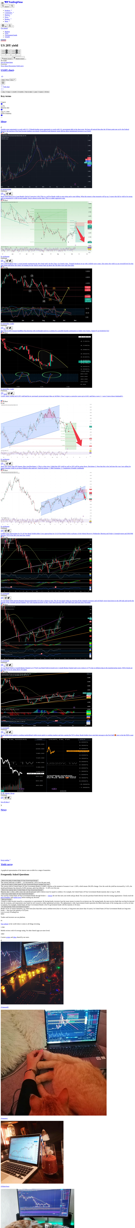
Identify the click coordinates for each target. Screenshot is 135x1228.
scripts (8, 937)
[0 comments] (2, 531)
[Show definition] (2, 104)
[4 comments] (3, 194)
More (7, 21)
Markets (8, 15)
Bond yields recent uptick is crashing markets (15, 735)
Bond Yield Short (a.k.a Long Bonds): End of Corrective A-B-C (21, 196)
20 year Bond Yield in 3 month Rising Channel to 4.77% (18, 668)
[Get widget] (2, 77)
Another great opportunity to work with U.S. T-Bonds (17, 129)
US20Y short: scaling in (8, 396)
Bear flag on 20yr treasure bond (11, 331)
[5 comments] (3, 329)
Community (9, 13)
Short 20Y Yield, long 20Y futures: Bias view (15, 466)
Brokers (8, 19)
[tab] (3, 80)
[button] (11, 10)
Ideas (6, 66)
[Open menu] (2, 3)
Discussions (12, 66)
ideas (14, 937)
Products (8, 10)
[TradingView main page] (14, 3)
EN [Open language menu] (4, 25)
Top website (4, 924)
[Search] (5, 6)
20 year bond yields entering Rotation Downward (16, 601)
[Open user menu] (10, 25)
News (7, 17)
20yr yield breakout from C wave (11, 263)
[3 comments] (3, 261)
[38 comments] (4, 394)
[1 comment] (3, 464)
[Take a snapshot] (3, 83)
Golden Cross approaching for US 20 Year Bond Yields (18, 533)
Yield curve (20, 66)
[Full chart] (5, 87)
